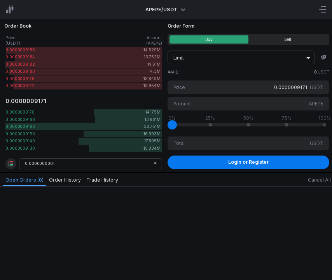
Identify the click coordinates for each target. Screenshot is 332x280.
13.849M (152, 78)
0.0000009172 (20, 85)
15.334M (152, 148)
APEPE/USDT (165, 9)
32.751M (152, 126)
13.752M (152, 57)
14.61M (154, 64)
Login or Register (248, 162)
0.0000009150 (20, 133)
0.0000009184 (20, 57)
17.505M (152, 141)
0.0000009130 (20, 148)
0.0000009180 (20, 71)
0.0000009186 (20, 49)
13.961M (153, 119)
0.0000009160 (20, 126)
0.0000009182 (20, 64)
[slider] (172, 125)
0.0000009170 (20, 112)
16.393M (152, 133)
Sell (287, 39)
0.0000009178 (20, 78)
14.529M (152, 49)
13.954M (152, 85)
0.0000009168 (20, 119)
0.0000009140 (20, 141)
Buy (209, 39)
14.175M (153, 112)
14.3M (155, 71)
